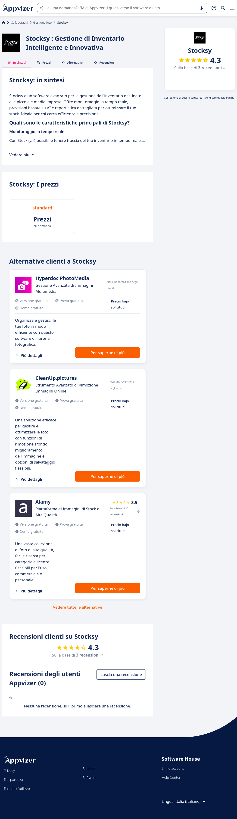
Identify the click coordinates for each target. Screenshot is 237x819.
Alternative (72, 62)
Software (90, 777)
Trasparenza (13, 779)
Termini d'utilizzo (17, 788)
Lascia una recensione (121, 674)
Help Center (171, 777)
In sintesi (16, 62)
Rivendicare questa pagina (218, 97)
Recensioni (104, 62)
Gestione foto (42, 22)
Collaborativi (19, 22)
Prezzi (44, 62)
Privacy (9, 770)
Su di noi (89, 768)
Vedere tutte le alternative (77, 607)
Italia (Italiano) (191, 801)
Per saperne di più (107, 352)
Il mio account (173, 768)
